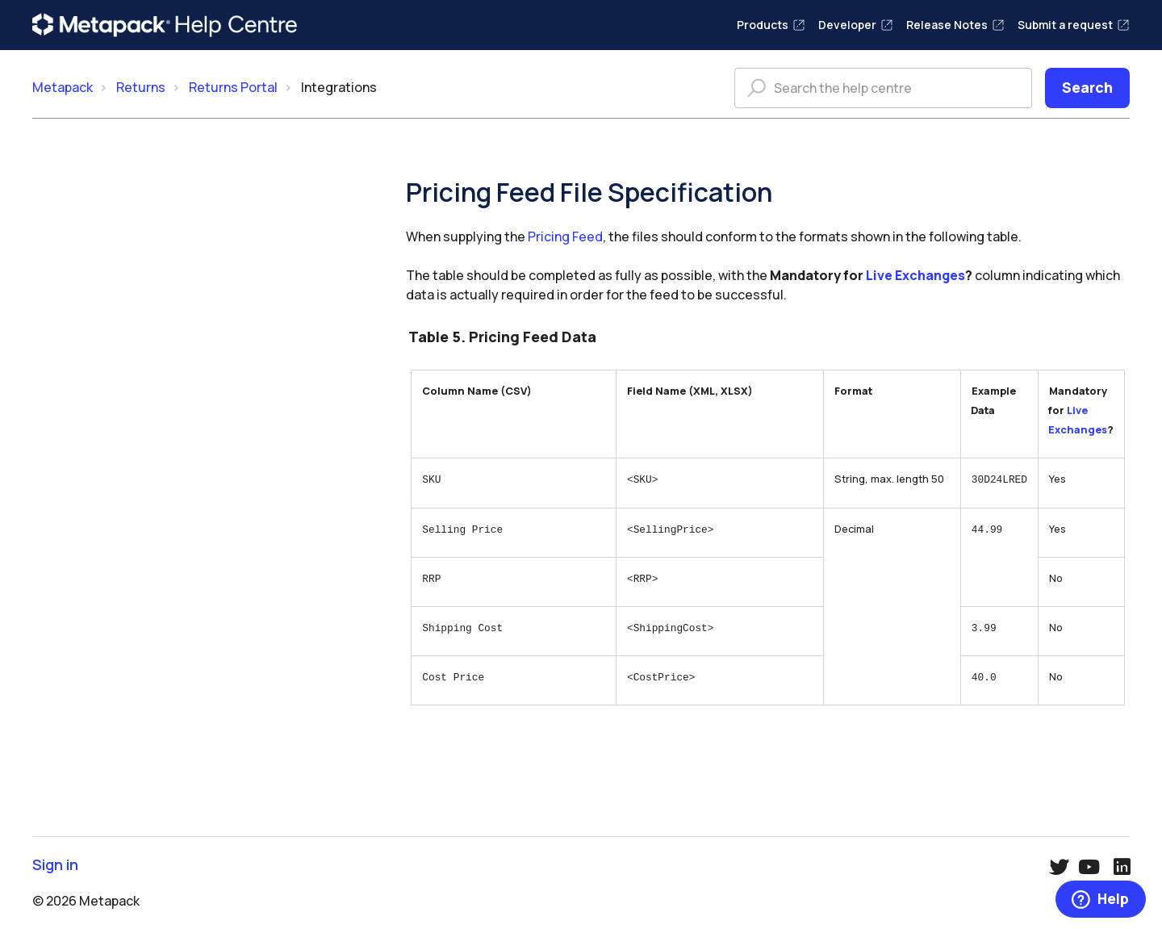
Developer (855, 24)
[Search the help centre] (883, 88)
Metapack (62, 87)
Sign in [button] (55, 864)
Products (771, 24)
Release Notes (955, 24)
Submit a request (1074, 24)
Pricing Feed (565, 236)
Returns (140, 87)
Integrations (339, 87)
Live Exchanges (915, 275)
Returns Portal (233, 87)
